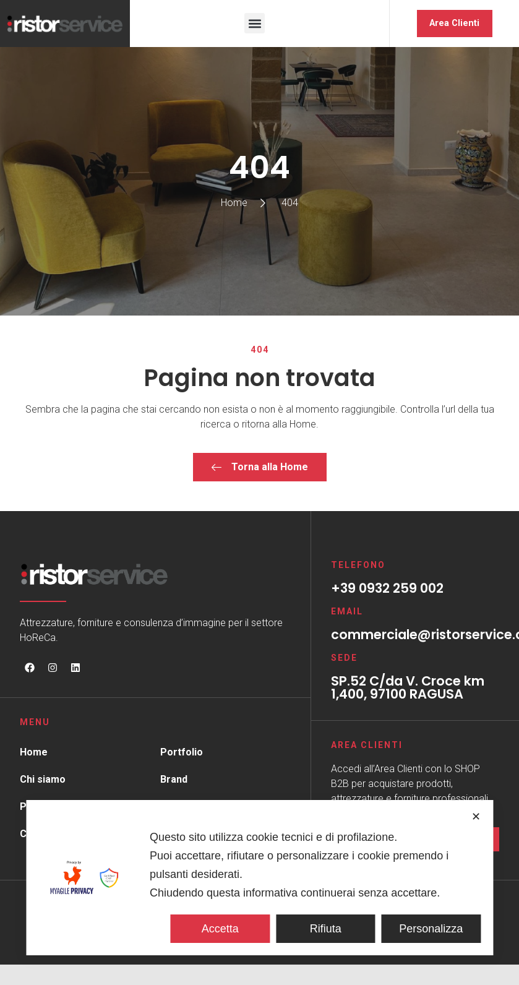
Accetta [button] (220, 929)
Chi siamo (43, 780)
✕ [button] (476, 817)
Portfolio (181, 753)
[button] (254, 24)
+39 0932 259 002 (387, 589)
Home (34, 753)
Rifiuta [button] (325, 929)
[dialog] (259, 877)
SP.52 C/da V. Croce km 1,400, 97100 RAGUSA (407, 688)
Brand (173, 780)
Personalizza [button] (431, 929)
